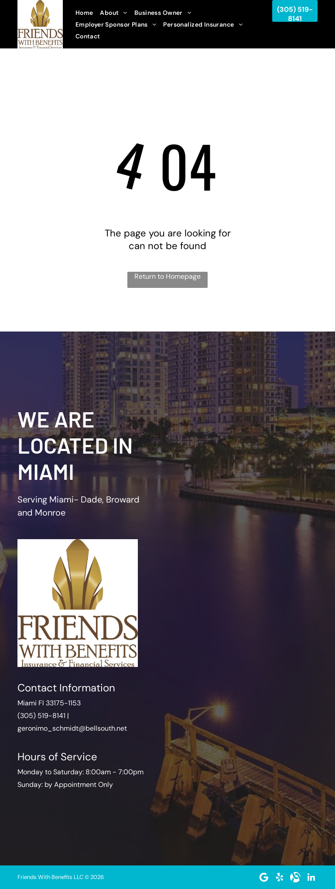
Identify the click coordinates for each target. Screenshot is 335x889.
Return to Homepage (167, 276)
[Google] (263, 877)
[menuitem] (84, 13)
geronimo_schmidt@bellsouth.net (72, 728)
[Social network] (295, 877)
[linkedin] (311, 877)
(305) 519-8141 (41, 715)
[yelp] (279, 877)
